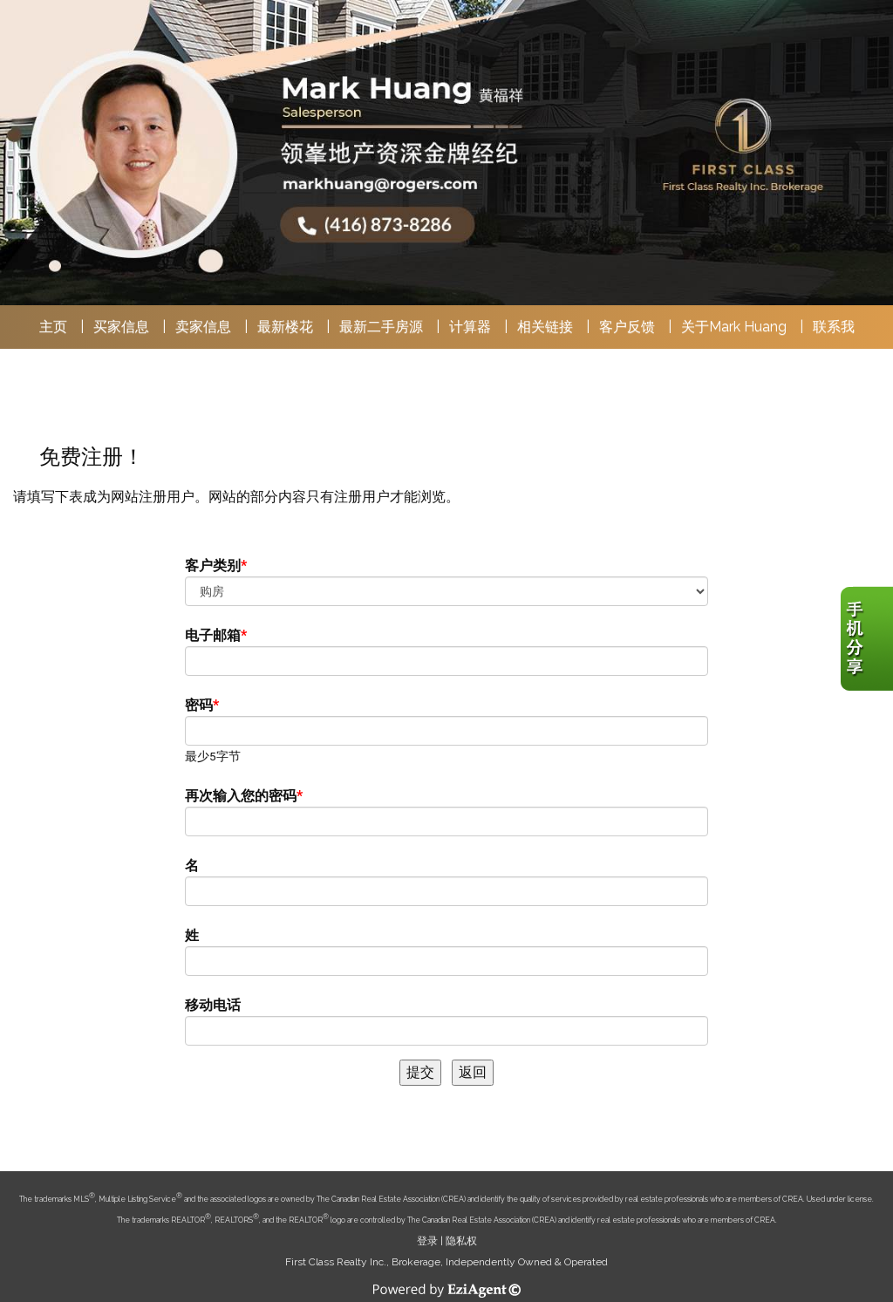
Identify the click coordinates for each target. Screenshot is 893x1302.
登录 (427, 1241)
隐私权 (461, 1241)
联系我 (834, 326)
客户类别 (213, 565)
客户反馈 (627, 326)
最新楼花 (285, 326)
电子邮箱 (213, 635)
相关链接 (545, 326)
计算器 (470, 326)
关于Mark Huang (734, 326)
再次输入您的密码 (241, 795)
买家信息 (121, 326)
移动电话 (213, 1005)
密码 (199, 705)
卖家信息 (203, 326)
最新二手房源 (381, 326)
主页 (53, 326)
